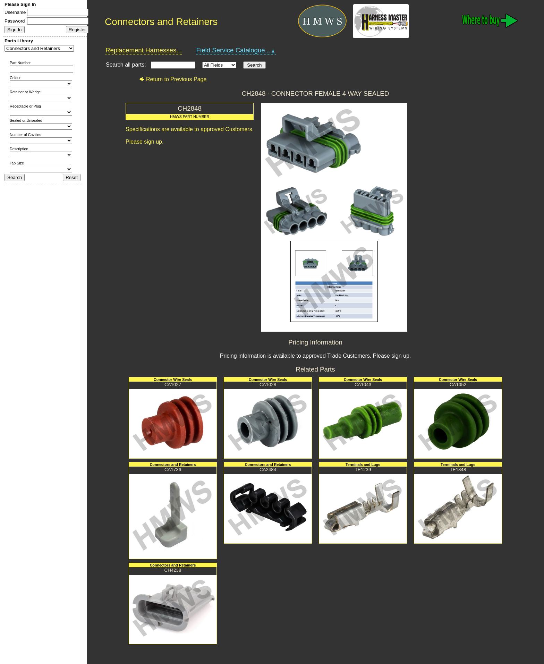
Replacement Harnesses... (143, 50)
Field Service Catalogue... (236, 50)
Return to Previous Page (172, 79)
